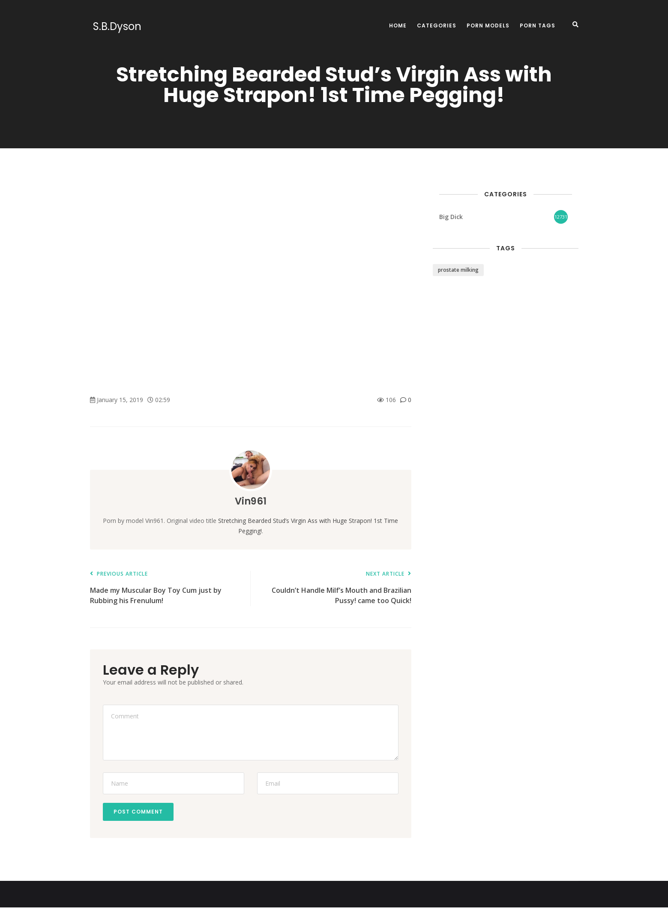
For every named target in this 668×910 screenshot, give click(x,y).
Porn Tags (537, 25)
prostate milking (458, 269)
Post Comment (140, 813)
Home (398, 25)
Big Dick (451, 217)
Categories (436, 25)
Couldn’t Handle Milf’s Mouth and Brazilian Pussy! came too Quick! (335, 588)
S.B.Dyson (114, 26)
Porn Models (488, 25)
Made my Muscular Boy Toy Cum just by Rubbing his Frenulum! (166, 588)
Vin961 (250, 501)
